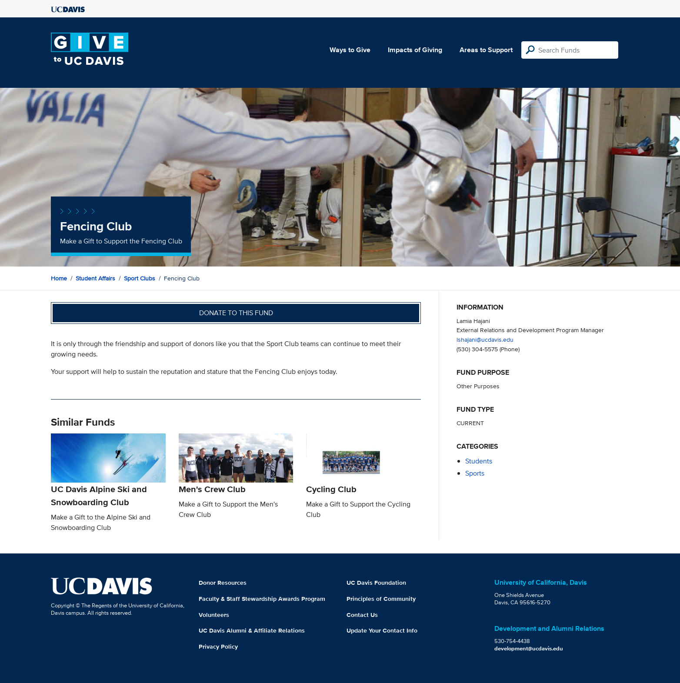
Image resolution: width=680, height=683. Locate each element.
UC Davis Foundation (376, 582)
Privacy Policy (218, 646)
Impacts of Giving (415, 50)
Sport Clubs (139, 278)
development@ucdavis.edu (528, 648)
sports (474, 473)
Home (59, 278)
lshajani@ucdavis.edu (485, 339)
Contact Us (362, 614)
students (478, 461)
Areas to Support (486, 50)
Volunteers (214, 614)
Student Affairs (95, 278)
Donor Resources (223, 582)
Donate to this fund (236, 313)
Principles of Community (381, 598)
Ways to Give (350, 50)
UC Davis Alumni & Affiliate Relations (252, 630)
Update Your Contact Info (382, 630)
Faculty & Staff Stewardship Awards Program (262, 598)
